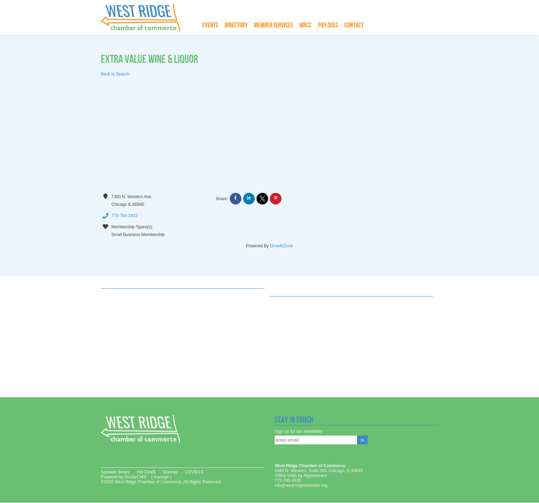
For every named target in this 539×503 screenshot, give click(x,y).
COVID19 (194, 472)
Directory (236, 25)
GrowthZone (281, 245)
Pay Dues (328, 25)
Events (210, 25)
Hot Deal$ (146, 472)
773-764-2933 (119, 216)
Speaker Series (115, 472)
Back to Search (115, 74)
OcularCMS (136, 477)
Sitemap (170, 472)
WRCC (305, 25)
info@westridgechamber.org (301, 485)
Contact (354, 25)
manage (161, 477)
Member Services (273, 25)
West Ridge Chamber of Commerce (145, 17)
